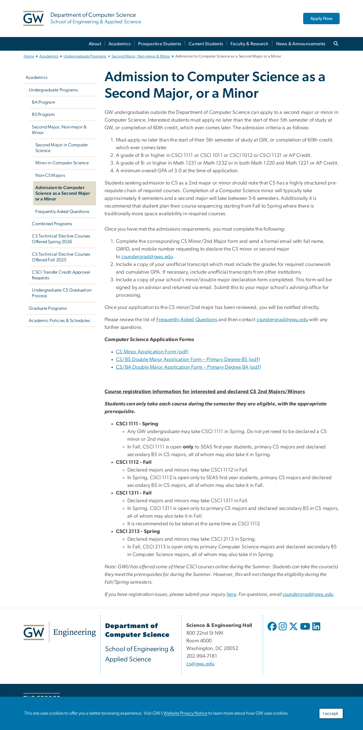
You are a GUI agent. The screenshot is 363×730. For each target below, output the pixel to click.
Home (29, 56)
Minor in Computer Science (62, 163)
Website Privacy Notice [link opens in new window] (185, 713)
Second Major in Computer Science (61, 148)
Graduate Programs (48, 308)
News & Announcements (301, 44)
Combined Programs (52, 224)
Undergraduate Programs (85, 56)
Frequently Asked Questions (62, 211)
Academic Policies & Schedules (59, 320)
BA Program (43, 102)
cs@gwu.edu (200, 664)
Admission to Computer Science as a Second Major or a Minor (62, 193)
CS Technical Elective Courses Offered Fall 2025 (61, 257)
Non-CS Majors (50, 175)
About (95, 44)
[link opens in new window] (60, 632)
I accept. (331, 713)
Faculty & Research (250, 44)
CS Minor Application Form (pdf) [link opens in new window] (152, 351)
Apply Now (321, 18)
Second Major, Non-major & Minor (140, 56)
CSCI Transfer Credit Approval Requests (61, 275)
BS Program (43, 114)
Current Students (206, 44)
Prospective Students (159, 44)
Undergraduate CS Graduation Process (61, 293)
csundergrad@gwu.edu (147, 256)
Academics (120, 44)
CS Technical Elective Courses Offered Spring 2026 (61, 239)
